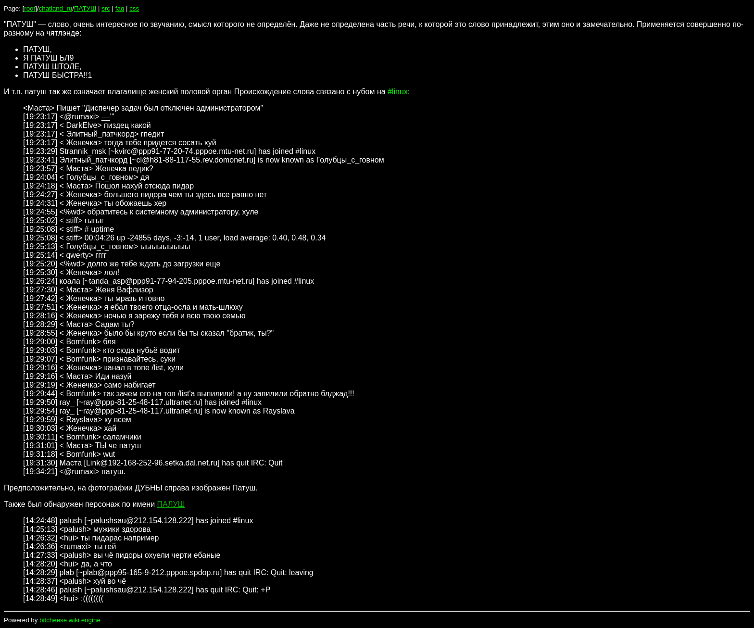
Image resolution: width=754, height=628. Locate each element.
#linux (398, 92)
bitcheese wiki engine (70, 620)
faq (120, 8)
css (134, 8)
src (105, 8)
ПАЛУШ (171, 504)
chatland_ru (56, 8)
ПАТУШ (85, 8)
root (29, 8)
